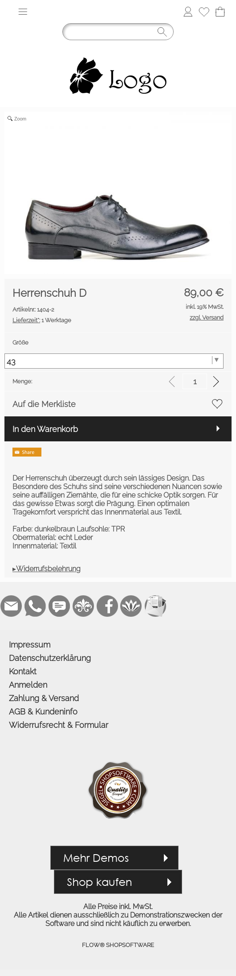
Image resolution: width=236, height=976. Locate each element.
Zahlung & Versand (44, 698)
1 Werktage (41, 320)
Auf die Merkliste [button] (44, 404)
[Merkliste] (204, 11)
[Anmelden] (188, 11)
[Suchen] (118, 31)
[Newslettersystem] (155, 606)
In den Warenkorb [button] (45, 429)
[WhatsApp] (35, 606)
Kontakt (23, 671)
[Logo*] (118, 48)
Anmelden (28, 684)
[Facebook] (107, 606)
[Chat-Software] (59, 606)
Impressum (29, 644)
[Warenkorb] (220, 11)
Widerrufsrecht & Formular (58, 725)
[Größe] (114, 361)
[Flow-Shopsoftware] (131, 606)
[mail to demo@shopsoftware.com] (11, 606)
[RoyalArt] (83, 606)
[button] (23, 11)
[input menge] (195, 381)
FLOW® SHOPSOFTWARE (118, 945)
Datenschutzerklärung (50, 658)
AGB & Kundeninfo (43, 711)
